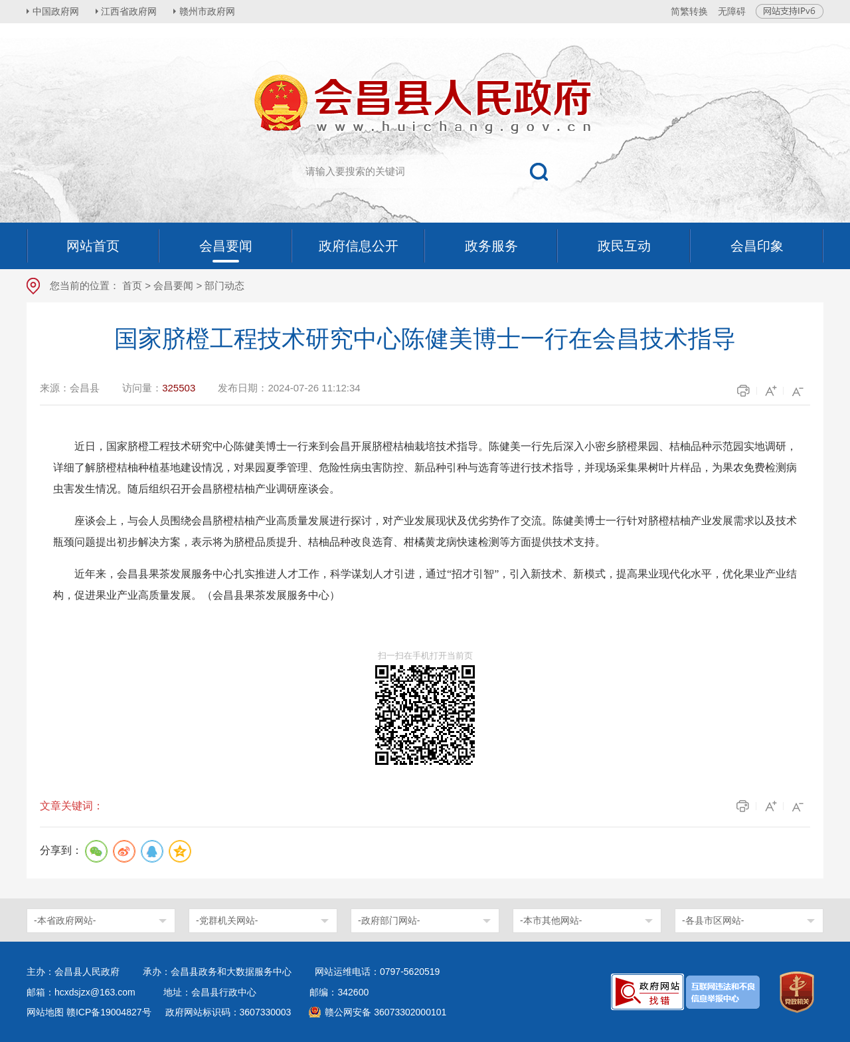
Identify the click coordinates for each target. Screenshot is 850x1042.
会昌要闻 (173, 285)
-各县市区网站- (713, 920)
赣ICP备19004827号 (108, 1012)
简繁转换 (689, 11)
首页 (132, 285)
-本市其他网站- (551, 920)
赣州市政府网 (210, 11)
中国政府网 (56, 11)
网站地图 (45, 1012)
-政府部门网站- (389, 920)
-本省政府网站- (65, 920)
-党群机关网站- (227, 920)
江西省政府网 (131, 11)
